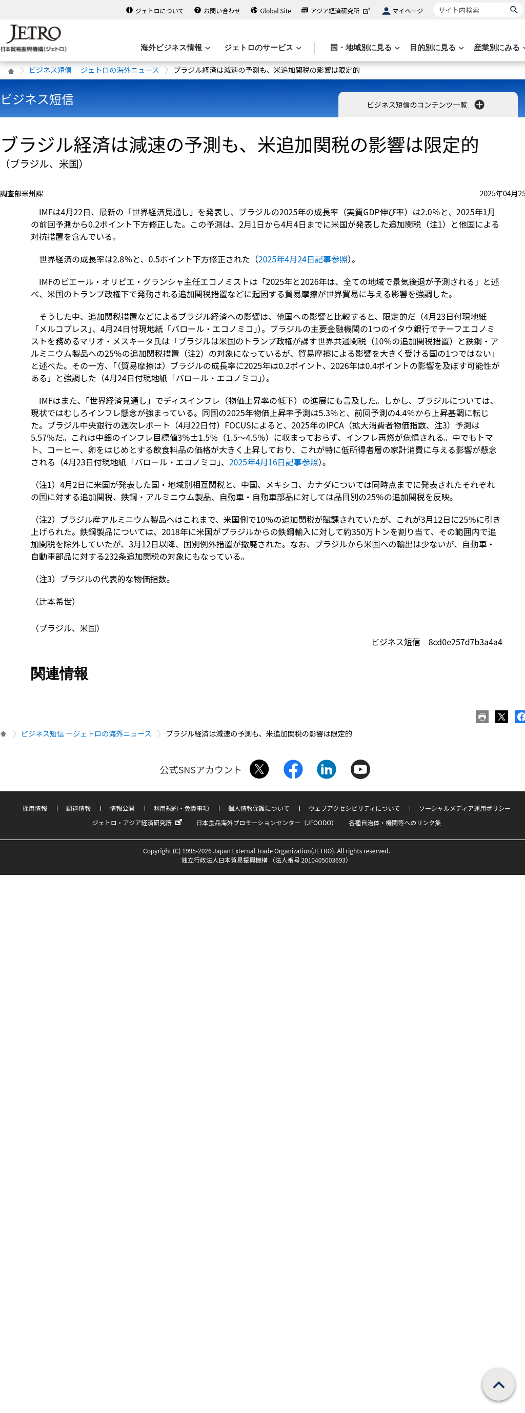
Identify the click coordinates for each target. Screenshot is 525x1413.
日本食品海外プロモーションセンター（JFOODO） (266, 822)
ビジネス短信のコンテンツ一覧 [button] (426, 104)
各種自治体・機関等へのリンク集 (395, 822)
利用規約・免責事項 (181, 808)
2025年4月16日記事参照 (273, 462)
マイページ (407, 10)
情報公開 (122, 808)
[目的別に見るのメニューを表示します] (436, 48)
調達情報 (78, 808)
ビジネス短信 (37, 99)
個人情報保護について (259, 808)
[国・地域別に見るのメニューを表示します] (364, 48)
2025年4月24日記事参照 (303, 259)
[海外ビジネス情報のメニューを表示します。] (174, 48)
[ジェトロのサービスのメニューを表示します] (261, 48)
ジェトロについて (160, 10)
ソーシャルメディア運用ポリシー (465, 808)
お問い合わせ (222, 10)
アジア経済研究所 (341, 10)
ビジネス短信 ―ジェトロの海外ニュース (94, 70)
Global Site (275, 10)
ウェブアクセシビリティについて (354, 808)
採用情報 (35, 808)
